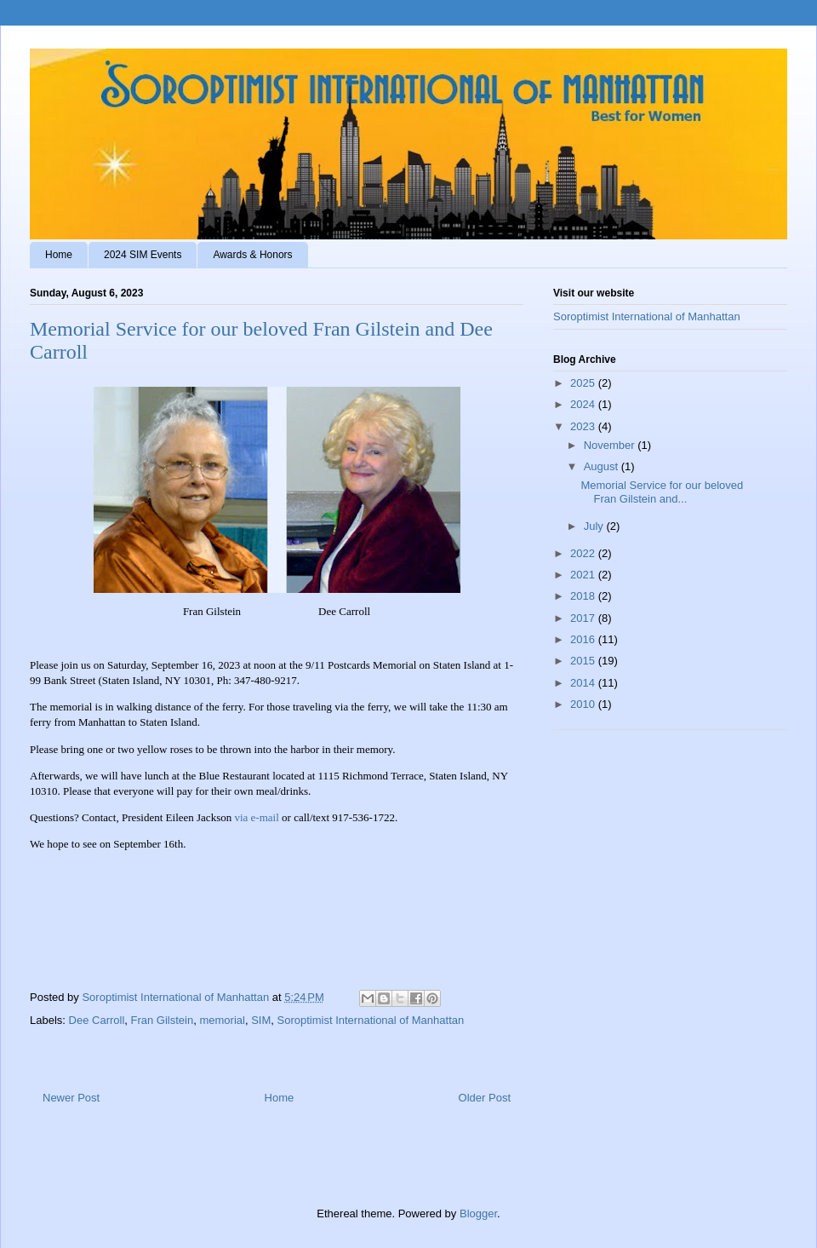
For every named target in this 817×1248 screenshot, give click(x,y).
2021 (584, 574)
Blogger (478, 1213)
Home (58, 255)
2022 (584, 553)
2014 (584, 682)
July (595, 526)
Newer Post (71, 1097)
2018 (584, 595)
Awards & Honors (252, 255)
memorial (221, 1020)
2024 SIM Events (142, 255)
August (602, 466)
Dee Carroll (97, 1020)
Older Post (485, 1097)
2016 (584, 639)
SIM (261, 1020)
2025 (584, 383)
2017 (584, 618)
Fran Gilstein (162, 1020)
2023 (584, 426)
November (611, 445)
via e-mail (256, 817)
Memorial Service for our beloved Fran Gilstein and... (661, 492)
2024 (584, 404)
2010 (584, 704)
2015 (584, 660)
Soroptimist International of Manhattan (371, 1020)
